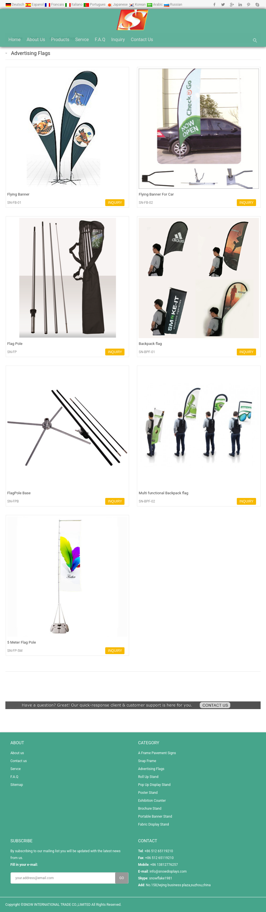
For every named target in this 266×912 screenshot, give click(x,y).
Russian (173, 5)
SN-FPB (13, 501)
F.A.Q (100, 39)
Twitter (223, 4)
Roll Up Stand (148, 777)
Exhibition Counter (152, 801)
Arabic (155, 5)
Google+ (231, 4)
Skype (257, 4)
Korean (137, 5)
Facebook (214, 4)
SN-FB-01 (14, 203)
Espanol (35, 5)
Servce (82, 39)
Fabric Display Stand (153, 824)
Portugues (94, 5)
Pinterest (248, 4)
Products (60, 39)
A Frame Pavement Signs (157, 753)
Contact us (142, 39)
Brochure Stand (149, 809)
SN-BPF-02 (147, 501)
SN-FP (12, 352)
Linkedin (240, 4)
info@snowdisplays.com (168, 871)
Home (15, 39)
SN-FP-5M (15, 651)
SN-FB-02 (146, 203)
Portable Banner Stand (155, 816)
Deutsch (15, 5)
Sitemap (16, 785)
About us (36, 39)
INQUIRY (115, 203)
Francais (55, 5)
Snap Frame (147, 761)
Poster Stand (148, 793)
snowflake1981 (160, 878)
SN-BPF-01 (147, 352)
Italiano (74, 5)
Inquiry (118, 39)
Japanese (117, 5)
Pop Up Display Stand (154, 785)
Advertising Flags (30, 53)
